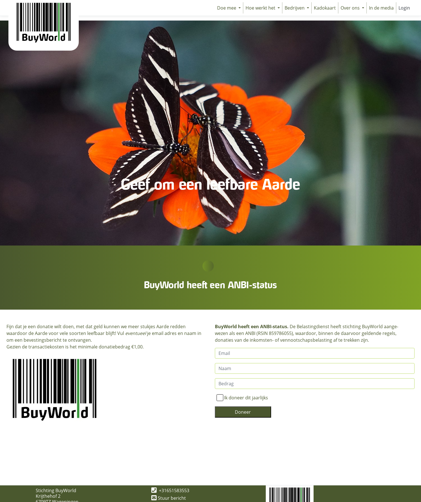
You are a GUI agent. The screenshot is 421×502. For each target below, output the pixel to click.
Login (404, 8)
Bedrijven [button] (295, 8)
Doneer (243, 412)
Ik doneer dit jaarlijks (246, 398)
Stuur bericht (168, 498)
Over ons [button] (351, 8)
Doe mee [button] (227, 8)
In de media (381, 8)
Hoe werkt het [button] (261, 8)
